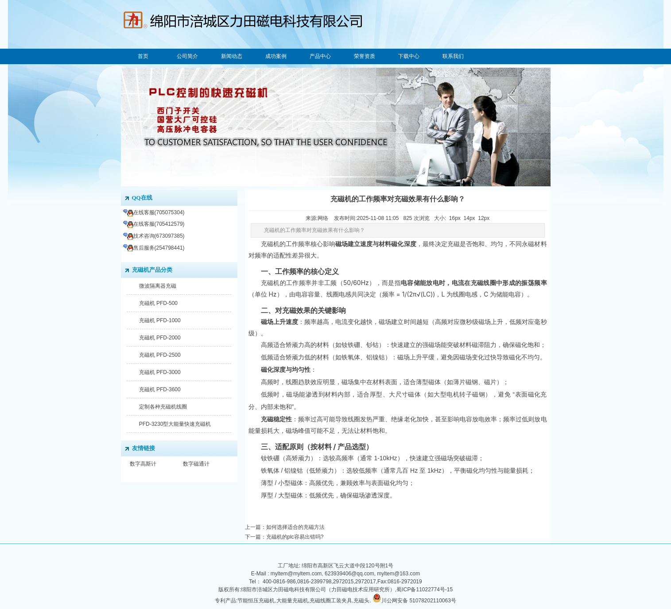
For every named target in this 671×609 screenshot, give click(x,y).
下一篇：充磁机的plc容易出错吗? (284, 537)
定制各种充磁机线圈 (163, 407)
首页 (143, 56)
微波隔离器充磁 (157, 286)
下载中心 (408, 56)
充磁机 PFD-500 (158, 303)
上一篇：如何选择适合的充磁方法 (285, 527)
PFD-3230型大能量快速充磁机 (175, 424)
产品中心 (320, 56)
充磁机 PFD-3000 (160, 372)
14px (469, 218)
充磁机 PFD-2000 (160, 338)
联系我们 (453, 56)
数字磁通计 (196, 464)
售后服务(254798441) (154, 248)
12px (483, 218)
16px (455, 218)
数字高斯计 (143, 464)
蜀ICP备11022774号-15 (424, 589)
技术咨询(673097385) (154, 236)
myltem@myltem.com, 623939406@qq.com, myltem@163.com (345, 573)
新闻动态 (231, 56)
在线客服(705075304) (154, 212)
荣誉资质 (364, 56)
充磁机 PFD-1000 (160, 320)
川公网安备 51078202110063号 (418, 600)
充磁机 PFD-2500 (160, 355)
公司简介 (187, 56)
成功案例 (276, 56)
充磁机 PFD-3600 (160, 389)
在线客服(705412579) (154, 224)
